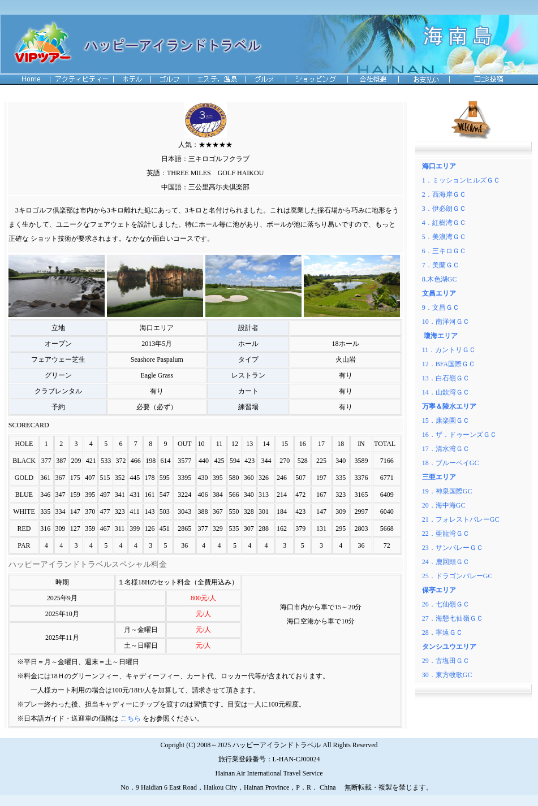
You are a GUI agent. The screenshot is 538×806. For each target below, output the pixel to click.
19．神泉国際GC (447, 491)
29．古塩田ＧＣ (446, 661)
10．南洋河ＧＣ (446, 322)
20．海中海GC (444, 505)
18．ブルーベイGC (450, 463)
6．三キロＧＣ (444, 251)
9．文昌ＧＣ (440, 307)
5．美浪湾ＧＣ (444, 237)
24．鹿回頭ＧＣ (446, 562)
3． (427, 209)
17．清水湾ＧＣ (446, 449)
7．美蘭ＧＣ (440, 265)
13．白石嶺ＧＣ (446, 378)
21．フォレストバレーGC (461, 519)
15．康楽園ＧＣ (446, 420)
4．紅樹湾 (440, 223)
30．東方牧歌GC (447, 675)
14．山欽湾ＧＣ (446, 392)
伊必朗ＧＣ (449, 209)
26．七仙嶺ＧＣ (446, 604)
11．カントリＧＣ (449, 350)
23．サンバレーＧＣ (452, 548)
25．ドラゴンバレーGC (457, 576)
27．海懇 (435, 618)
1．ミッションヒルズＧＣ (461, 180)
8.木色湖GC (439, 279)
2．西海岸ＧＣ (444, 194)
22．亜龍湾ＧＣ (446, 534)
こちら (130, 718)
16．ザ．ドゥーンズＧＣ (459, 435)
